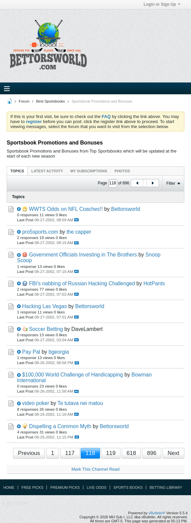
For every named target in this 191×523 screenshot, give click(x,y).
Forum (24, 101)
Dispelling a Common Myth (60, 426)
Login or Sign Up (162, 4)
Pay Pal (31, 352)
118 (90, 453)
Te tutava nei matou (80, 403)
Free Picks (32, 487)
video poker (35, 403)
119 (110, 453)
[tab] (17, 170)
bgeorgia (59, 352)
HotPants (154, 283)
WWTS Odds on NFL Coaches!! (66, 209)
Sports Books (127, 487)
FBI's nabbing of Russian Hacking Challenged (82, 283)
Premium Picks (65, 487)
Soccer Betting (46, 329)
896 (151, 453)
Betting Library (166, 487)
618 (131, 453)
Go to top (17, 503)
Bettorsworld (125, 209)
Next (173, 453)
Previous (29, 453)
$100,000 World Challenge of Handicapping (72, 374)
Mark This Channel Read (96, 469)
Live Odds (96, 487)
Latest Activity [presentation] (47, 171)
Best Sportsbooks (50, 101)
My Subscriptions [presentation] (89, 171)
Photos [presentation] (122, 171)
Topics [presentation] (17, 171)
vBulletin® (157, 513)
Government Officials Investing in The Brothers (83, 254)
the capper (79, 232)
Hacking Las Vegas (44, 306)
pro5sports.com (40, 232)
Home (8, 487)
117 (70, 453)
